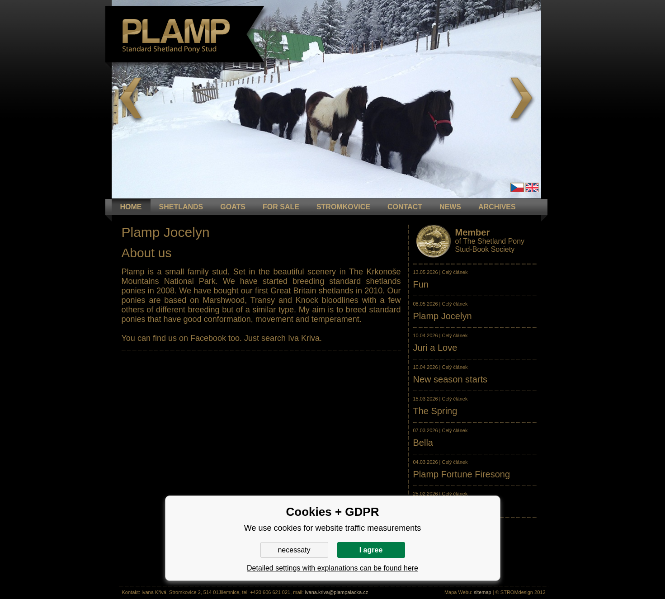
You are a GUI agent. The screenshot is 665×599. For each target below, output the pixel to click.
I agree (371, 550)
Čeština (517, 187)
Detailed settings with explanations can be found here (332, 568)
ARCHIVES (497, 207)
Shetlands (181, 207)
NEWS (450, 207)
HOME (131, 207)
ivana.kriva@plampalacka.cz (336, 592)
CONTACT (404, 207)
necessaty (294, 550)
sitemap (482, 592)
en (532, 187)
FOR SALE (281, 207)
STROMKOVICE (343, 207)
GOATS (232, 207)
